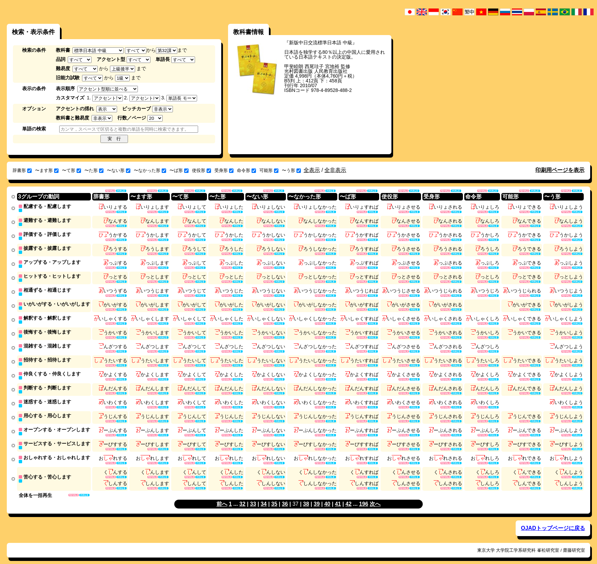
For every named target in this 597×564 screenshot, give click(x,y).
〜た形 (93, 170)
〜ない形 (118, 170)
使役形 (201, 170)
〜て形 (71, 170)
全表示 (312, 170)
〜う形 (291, 170)
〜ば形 (179, 170)
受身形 (223, 170)
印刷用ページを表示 (559, 170)
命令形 (246, 170)
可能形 (268, 170)
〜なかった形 (150, 170)
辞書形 (22, 170)
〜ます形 (47, 170)
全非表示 (335, 170)
